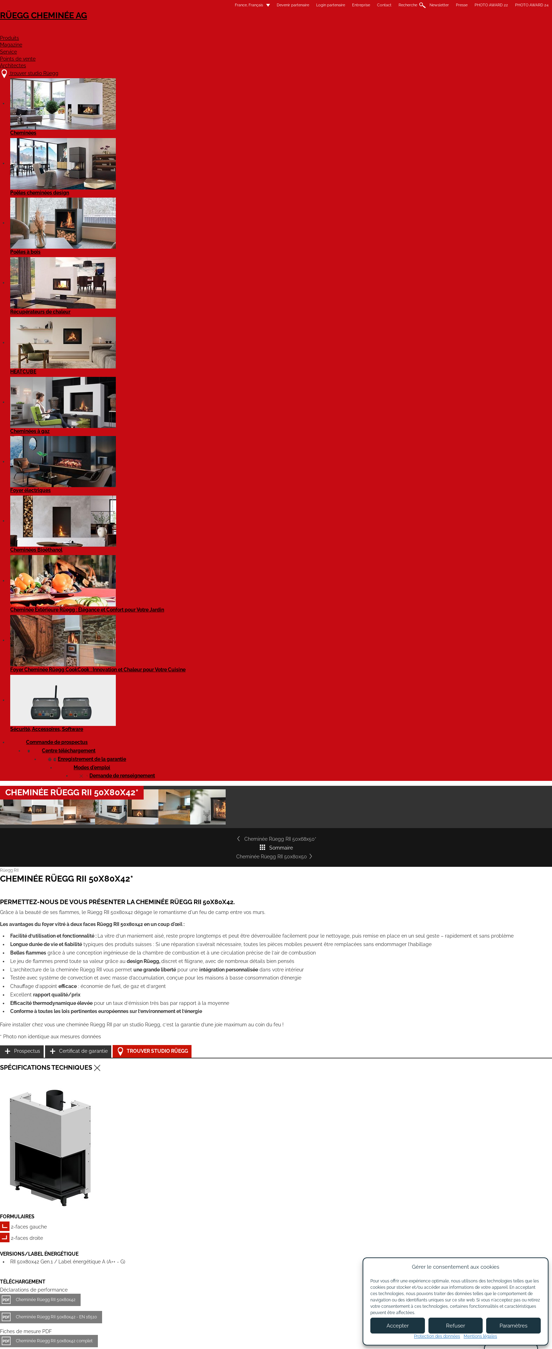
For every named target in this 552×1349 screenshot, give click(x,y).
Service (313, 30)
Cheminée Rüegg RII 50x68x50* (154, 278)
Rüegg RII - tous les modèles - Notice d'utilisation (174, 824)
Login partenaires (292, 1237)
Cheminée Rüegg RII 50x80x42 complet (164, 710)
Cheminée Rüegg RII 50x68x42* (158, 959)
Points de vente (363, 30)
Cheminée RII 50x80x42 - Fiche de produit (167, 783)
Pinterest (417, 1233)
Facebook (437, 1209)
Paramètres (513, 1326)
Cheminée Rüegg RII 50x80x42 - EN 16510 (166, 686)
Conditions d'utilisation (287, 1337)
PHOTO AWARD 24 (421, 5)
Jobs (213, 1225)
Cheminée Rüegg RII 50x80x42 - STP (161, 759)
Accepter (398, 1326)
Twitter (417, 1246)
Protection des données (437, 1336)
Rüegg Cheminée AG (146, 26)
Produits (228, 30)
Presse (351, 5)
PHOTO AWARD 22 (380, 5)
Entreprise (250, 5)
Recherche (297, 5)
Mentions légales (238, 1337)
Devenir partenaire (182, 5)
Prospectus (384, 515)
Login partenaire (220, 5)
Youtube (417, 1209)
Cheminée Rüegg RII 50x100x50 (271, 1102)
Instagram (437, 1221)
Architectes (421, 30)
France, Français (134, 5)
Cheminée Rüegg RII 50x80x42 (156, 669)
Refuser (455, 1326)
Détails (126, 1020)
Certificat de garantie (395, 533)
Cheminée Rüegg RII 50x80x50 (398, 278)
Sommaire (277, 278)
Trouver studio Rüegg (402, 551)
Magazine (272, 30)
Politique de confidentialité (345, 1337)
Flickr (417, 1221)
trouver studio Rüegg (150, 1210)
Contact (273, 5)
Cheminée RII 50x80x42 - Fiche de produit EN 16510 (176, 800)
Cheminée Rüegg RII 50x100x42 (158, 1102)
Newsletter (328, 5)
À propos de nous (228, 1218)
